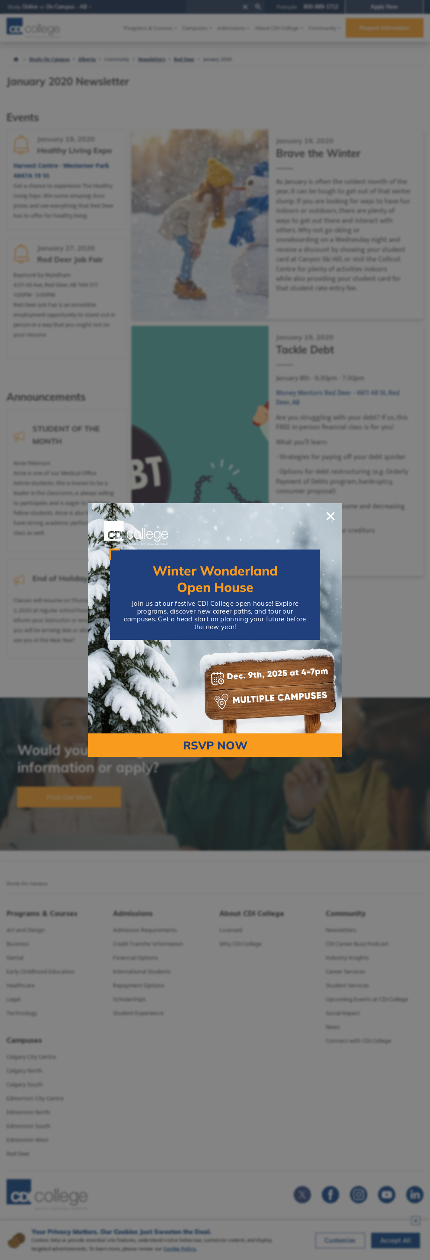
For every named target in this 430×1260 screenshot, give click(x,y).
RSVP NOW (215, 745)
